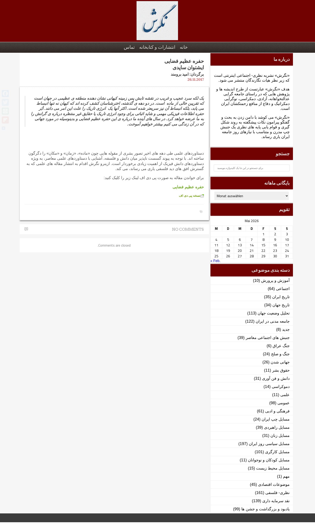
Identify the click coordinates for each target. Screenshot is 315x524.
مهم (286, 476)
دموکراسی (281, 386)
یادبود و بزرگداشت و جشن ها (265, 509)
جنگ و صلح (280, 354)
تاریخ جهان (281, 305)
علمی (285, 395)
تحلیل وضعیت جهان (274, 313)
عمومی (284, 403)
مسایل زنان (280, 435)
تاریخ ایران (281, 297)
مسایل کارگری (277, 452)
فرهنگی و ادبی (277, 411)
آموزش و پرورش (275, 280)
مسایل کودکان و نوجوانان (269, 460)
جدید (286, 329)
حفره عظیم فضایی (188, 187)
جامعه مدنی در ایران (273, 321)
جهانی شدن (280, 362)
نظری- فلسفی (277, 492)
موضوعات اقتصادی (274, 484)
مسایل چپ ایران (276, 419)
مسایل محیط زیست (273, 468)
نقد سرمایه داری (276, 501)
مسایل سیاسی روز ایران (269, 444)
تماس (129, 47)
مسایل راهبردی (277, 427)
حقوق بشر (281, 370)
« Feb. (215, 261)
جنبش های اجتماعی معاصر (268, 337)
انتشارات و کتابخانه (157, 47)
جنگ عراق (281, 346)
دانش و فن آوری (276, 378)
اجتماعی (283, 288)
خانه (184, 47)
